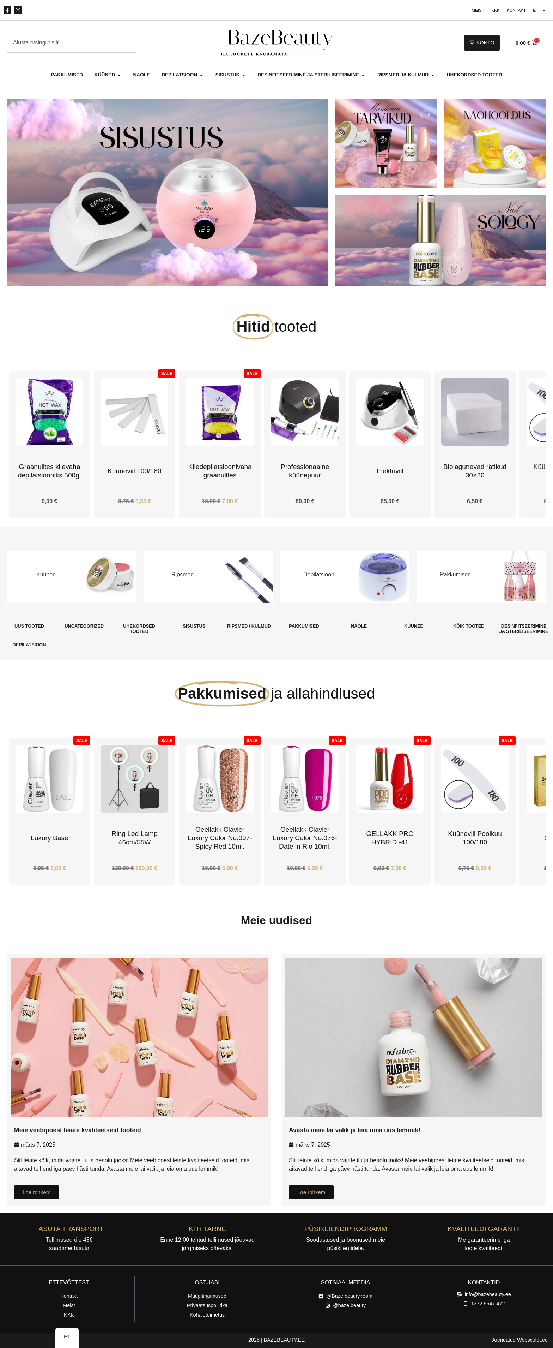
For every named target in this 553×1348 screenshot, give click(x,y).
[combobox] (71, 43)
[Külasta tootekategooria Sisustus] (194, 626)
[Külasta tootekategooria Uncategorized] (84, 626)
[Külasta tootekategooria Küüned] (414, 626)
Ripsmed (182, 575)
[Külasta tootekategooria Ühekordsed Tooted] (139, 628)
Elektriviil (475, 471)
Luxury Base (134, 838)
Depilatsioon (318, 575)
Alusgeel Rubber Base (49, 838)
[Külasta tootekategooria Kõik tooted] (468, 626)
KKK (492, 10)
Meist (474, 10)
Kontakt (514, 10)
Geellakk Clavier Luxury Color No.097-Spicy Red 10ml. (305, 838)
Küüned (46, 575)
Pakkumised (455, 575)
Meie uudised (276, 920)
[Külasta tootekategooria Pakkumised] (304, 626)
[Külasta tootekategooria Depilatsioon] (29, 645)
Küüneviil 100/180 (220, 471)
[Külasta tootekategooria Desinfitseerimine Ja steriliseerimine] (523, 628)
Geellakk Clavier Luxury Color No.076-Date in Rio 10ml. (390, 838)
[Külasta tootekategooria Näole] (359, 626)
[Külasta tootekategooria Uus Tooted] (29, 626)
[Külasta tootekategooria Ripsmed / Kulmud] (249, 626)
